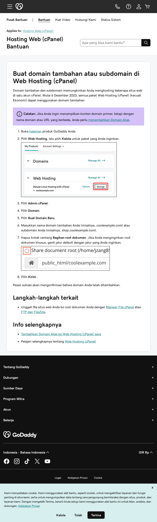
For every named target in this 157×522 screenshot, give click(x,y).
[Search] (145, 42)
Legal (58, 477)
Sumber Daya (12, 388)
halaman (35, 131)
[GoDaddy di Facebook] (6, 463)
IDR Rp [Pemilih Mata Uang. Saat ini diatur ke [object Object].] (146, 452)
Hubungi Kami (85, 19)
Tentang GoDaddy (16, 367)
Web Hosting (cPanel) (80, 341)
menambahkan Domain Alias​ (108, 119)
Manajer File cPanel (120, 307)
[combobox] (111, 43)
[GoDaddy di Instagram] (16, 463)
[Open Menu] (8, 6)
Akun (7, 409)
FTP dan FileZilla (33, 312)
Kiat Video (62, 19)
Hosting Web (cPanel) (38, 30)
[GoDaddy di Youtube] (47, 463)
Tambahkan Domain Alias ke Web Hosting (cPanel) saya (61, 334)
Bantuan (44, 19)
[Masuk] (139, 6)
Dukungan (10, 377)
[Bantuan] (128, 6)
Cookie (98, 477)
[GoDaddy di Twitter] (37, 463)
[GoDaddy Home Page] (20, 434)
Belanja (8, 420)
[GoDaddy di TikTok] (27, 463)
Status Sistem (111, 19)
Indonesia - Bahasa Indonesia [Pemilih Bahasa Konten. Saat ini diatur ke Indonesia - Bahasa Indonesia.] (26, 452)
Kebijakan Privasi (77, 477)
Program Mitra (13, 398)
